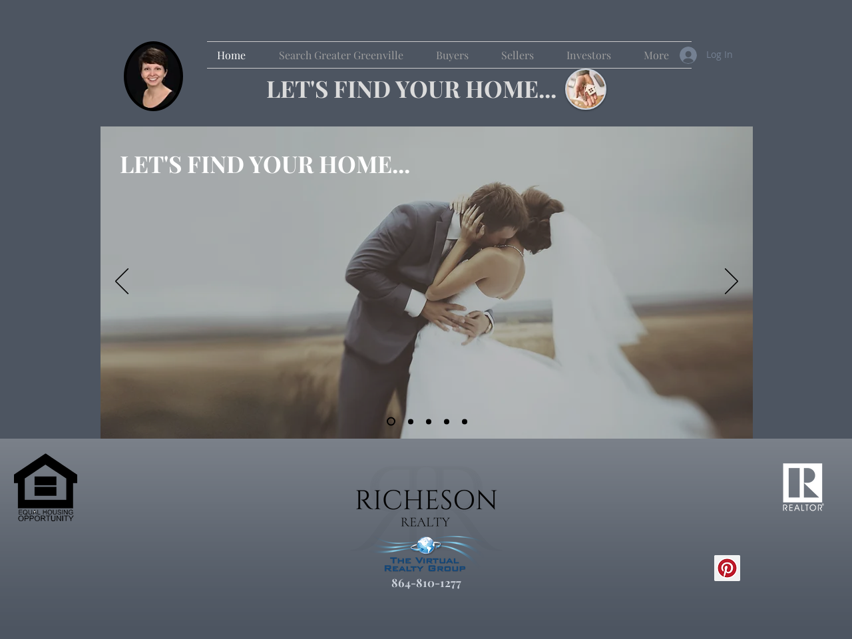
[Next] (731, 282)
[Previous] (121, 282)
